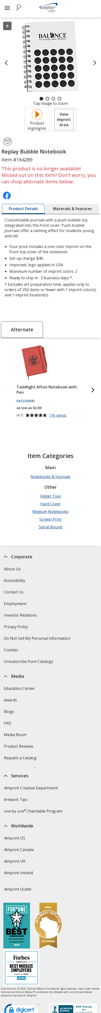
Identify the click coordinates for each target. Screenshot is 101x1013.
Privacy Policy (16, 628)
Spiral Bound (50, 527)
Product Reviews (18, 746)
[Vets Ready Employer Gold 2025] (48, 960)
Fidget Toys (50, 496)
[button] (64, 119)
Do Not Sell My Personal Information (38, 640)
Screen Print (50, 519)
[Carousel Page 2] (47, 98)
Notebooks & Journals (50, 476)
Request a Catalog (20, 757)
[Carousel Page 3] (53, 98)
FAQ (7, 723)
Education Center (19, 688)
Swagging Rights (20, 769)
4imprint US (14, 858)
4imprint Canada (19, 869)
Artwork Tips (15, 819)
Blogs (9, 711)
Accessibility (14, 580)
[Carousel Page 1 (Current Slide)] (41, 98)
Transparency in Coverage (28, 782)
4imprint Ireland (18, 892)
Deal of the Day (18, 920)
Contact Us (14, 592)
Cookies (11, 651)
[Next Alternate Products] (93, 390)
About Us (12, 569)
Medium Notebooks (50, 511)
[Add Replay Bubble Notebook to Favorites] (7, 141)
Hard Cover (50, 503)
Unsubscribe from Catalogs (29, 663)
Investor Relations (21, 617)
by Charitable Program (33, 831)
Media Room (15, 734)
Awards (10, 700)
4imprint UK (14, 881)
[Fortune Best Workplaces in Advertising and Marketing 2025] (16, 960)
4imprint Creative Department (31, 808)
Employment (15, 603)
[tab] (23, 209)
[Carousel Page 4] (59, 98)
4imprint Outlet (17, 909)
